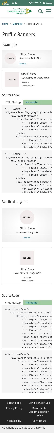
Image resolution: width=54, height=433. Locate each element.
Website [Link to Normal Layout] (22, 63)
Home (5, 23)
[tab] (48, 12)
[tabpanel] (27, 126)
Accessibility (14, 420)
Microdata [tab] (31, 102)
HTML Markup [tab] (12, 102)
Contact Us (35, 2)
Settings (47, 2)
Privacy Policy (14, 408)
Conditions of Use (39, 402)
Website (27, 237)
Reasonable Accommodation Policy (39, 411)
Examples (17, 23)
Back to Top (14, 402)
